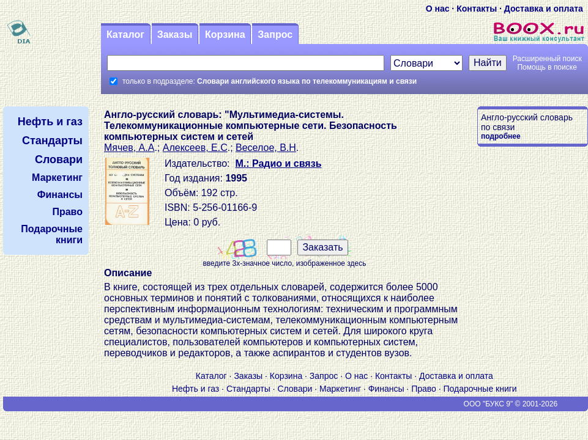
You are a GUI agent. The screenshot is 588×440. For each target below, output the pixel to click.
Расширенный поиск (547, 58)
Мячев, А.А (129, 147)
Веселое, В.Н (266, 147)
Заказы (175, 34)
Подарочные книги (480, 389)
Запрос (275, 34)
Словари (294, 389)
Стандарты (248, 389)
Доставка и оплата (543, 8)
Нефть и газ (195, 389)
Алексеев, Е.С (195, 147)
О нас (438, 8)
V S (39, 404)
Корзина (225, 34)
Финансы (386, 389)
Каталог (125, 34)
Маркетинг (340, 389)
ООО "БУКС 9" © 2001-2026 (511, 404)
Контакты (476, 8)
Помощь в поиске (546, 67)
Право (423, 389)
